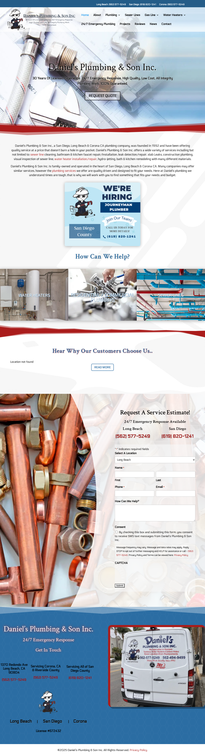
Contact (166, 24)
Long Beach (21, 721)
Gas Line (150, 15)
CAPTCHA (121, 563)
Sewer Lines (132, 15)
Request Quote (103, 97)
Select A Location (126, 453)
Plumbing (111, 15)
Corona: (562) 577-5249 (171, 4)
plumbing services (64, 171)
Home (85, 15)
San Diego (53, 721)
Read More (102, 367)
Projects (125, 24)
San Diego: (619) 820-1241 (142, 4)
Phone (119, 487)
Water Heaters (172, 15)
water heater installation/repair (75, 159)
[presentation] (141, 573)
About (97, 15)
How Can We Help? (127, 501)
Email (160, 487)
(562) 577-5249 (133, 436)
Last (158, 480)
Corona (80, 721)
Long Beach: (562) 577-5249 (111, 4)
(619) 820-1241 (177, 436)
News (153, 24)
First (117, 480)
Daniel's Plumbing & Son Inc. (102, 68)
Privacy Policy (181, 555)
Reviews (140, 24)
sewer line (37, 154)
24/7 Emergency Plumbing (98, 24)
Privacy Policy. (139, 750)
